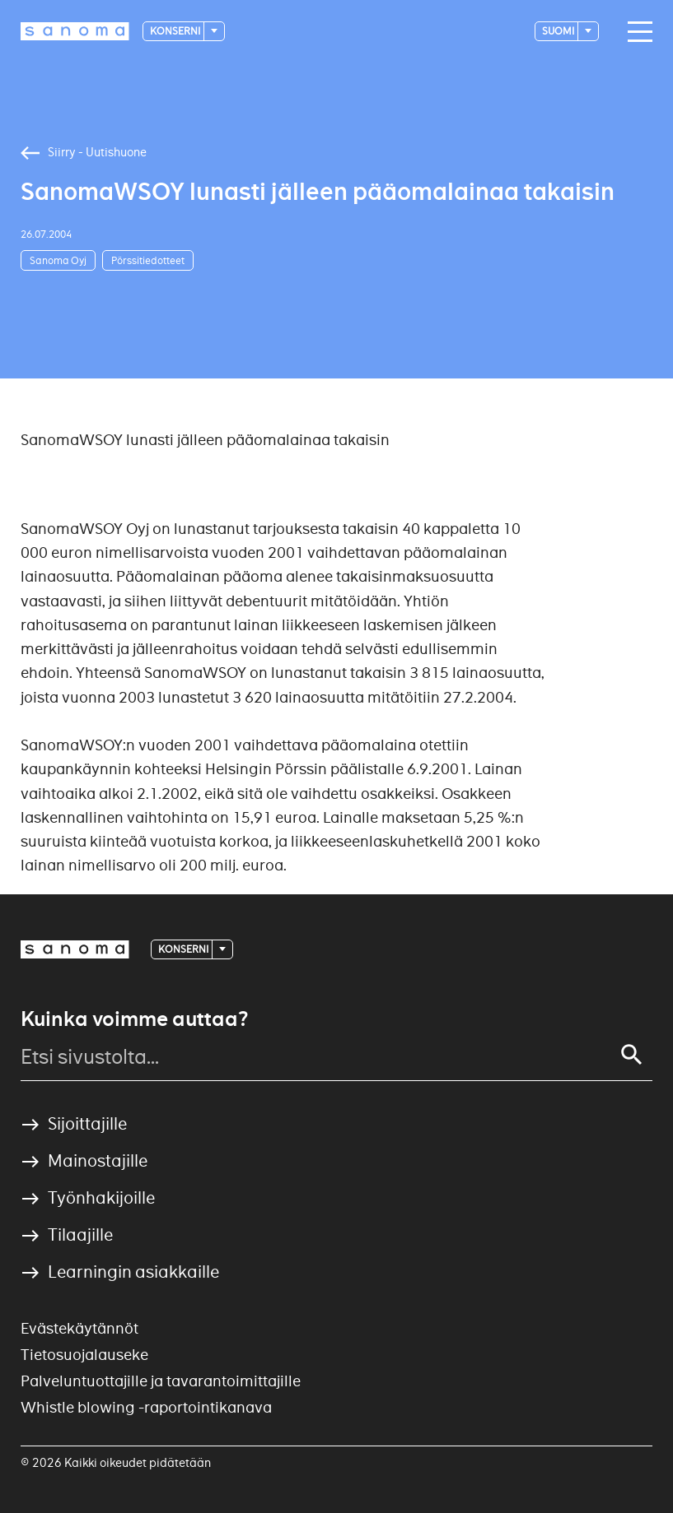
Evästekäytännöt (79, 1328)
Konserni (176, 31)
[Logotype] (75, 31)
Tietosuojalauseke (84, 1354)
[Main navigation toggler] (635, 32)
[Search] (631, 1054)
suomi (559, 31)
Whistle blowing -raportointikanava (146, 1407)
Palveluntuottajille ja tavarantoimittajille (161, 1380)
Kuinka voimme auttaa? (134, 1019)
